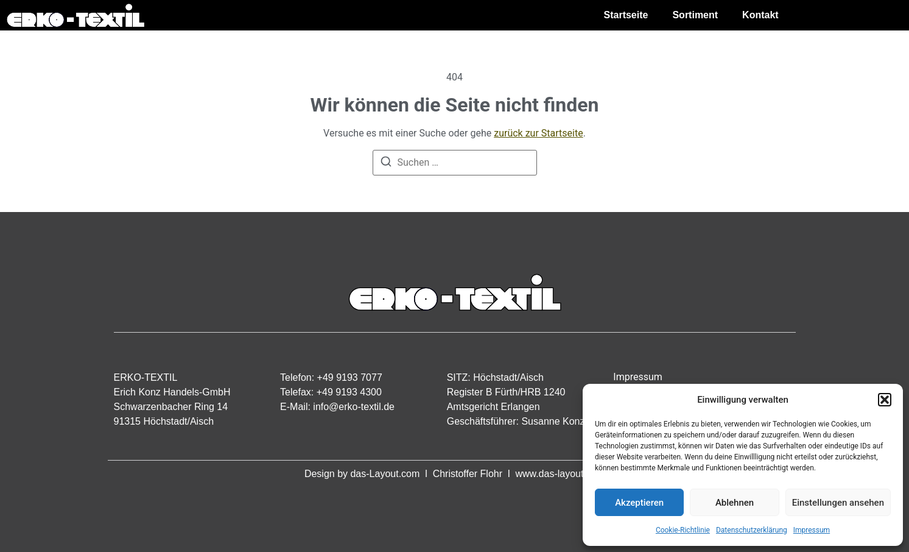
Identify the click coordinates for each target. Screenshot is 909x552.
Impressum (811, 530)
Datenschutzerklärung (751, 530)
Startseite (626, 15)
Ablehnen (734, 502)
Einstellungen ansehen (838, 502)
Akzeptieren (639, 502)
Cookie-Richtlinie (683, 530)
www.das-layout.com (560, 474)
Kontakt (760, 15)
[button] (885, 400)
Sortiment (695, 15)
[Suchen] (386, 163)
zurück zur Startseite (538, 133)
